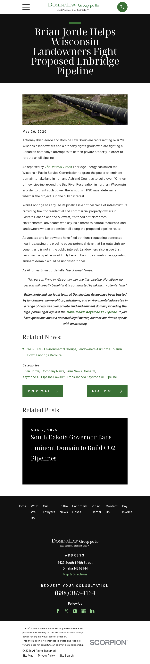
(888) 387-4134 (75, 593)
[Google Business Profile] (83, 611)
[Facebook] (57, 611)
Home (22, 506)
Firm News (74, 371)
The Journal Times (58, 167)
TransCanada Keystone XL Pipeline (91, 312)
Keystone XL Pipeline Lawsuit (43, 377)
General (89, 371)
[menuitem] (27, 655)
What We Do (34, 512)
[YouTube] (75, 611)
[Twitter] (66, 611)
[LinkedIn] (92, 611)
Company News (53, 371)
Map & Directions (75, 574)
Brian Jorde (30, 371)
